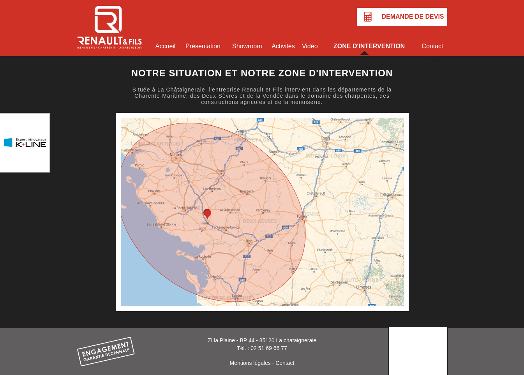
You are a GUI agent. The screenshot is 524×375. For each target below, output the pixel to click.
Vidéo (310, 46)
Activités (283, 46)
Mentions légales (250, 363)
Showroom (247, 46)
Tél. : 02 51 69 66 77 (262, 348)
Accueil (165, 46)
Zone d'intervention (369, 46)
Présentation (203, 46)
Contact (432, 46)
